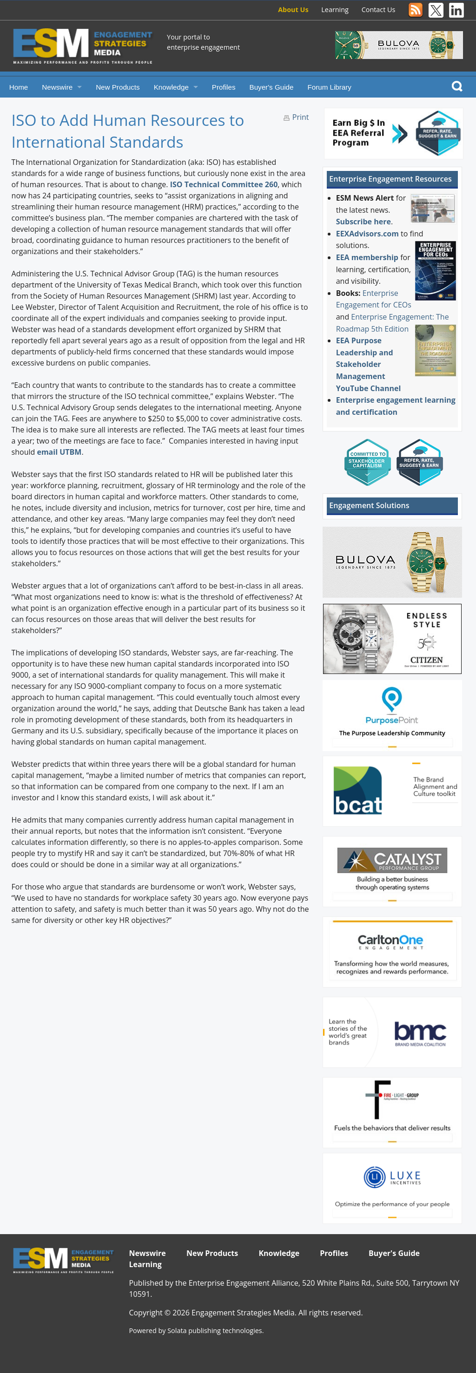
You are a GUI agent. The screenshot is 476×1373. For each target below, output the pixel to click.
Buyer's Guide (272, 87)
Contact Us (379, 9)
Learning (335, 9)
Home (18, 87)
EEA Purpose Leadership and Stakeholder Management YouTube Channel (368, 364)
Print (300, 117)
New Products (118, 87)
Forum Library (329, 87)
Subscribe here (363, 221)
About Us (293, 9)
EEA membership (367, 257)
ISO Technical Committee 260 (224, 184)
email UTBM (59, 452)
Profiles (224, 87)
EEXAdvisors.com (367, 234)
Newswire (57, 87)
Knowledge (171, 87)
